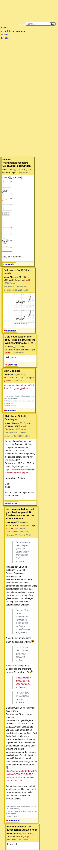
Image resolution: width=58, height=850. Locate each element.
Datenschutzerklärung (40, 48)
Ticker (5, 38)
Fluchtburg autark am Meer (17, 45)
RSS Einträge (6, 843)
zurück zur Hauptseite (13, 31)
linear (5, 34)
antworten (10, 231)
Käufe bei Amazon (45, 50)
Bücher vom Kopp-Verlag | (19, 48)
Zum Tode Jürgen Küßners (40, 45)
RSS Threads (17, 843)
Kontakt (26, 843)
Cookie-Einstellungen (29, 55)
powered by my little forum (6, 847)
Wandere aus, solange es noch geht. (29, 738)
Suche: (22, 24)
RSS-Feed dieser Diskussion (48, 729)
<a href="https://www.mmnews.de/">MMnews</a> (27, 121)
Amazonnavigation (42, 53)
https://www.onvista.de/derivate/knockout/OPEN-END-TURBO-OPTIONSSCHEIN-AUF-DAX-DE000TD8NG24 (31, 612)
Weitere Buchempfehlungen (19, 53)
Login (4, 27)
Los (53, 24)
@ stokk (52, 241)
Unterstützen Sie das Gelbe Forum (18, 50)
